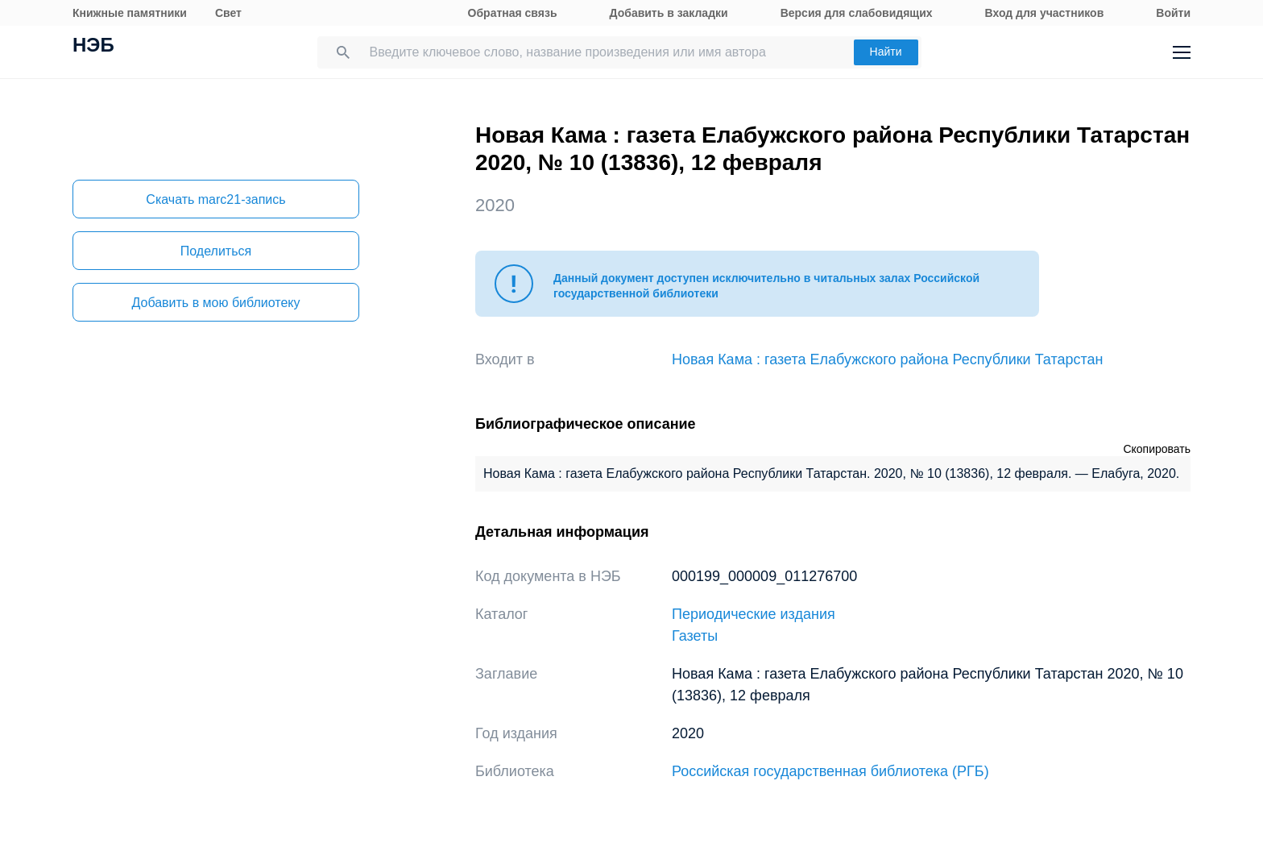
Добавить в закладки (669, 12)
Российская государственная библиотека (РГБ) (830, 771)
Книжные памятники (129, 12)
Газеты (695, 636)
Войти (1173, 12)
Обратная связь (512, 12)
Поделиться (215, 251)
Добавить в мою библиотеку (215, 302)
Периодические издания (753, 614)
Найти (886, 51)
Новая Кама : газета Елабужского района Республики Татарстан (888, 359)
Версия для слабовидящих (857, 12)
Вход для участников (1044, 12)
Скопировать (1157, 448)
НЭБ (93, 47)
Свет (228, 12)
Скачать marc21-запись (215, 199)
